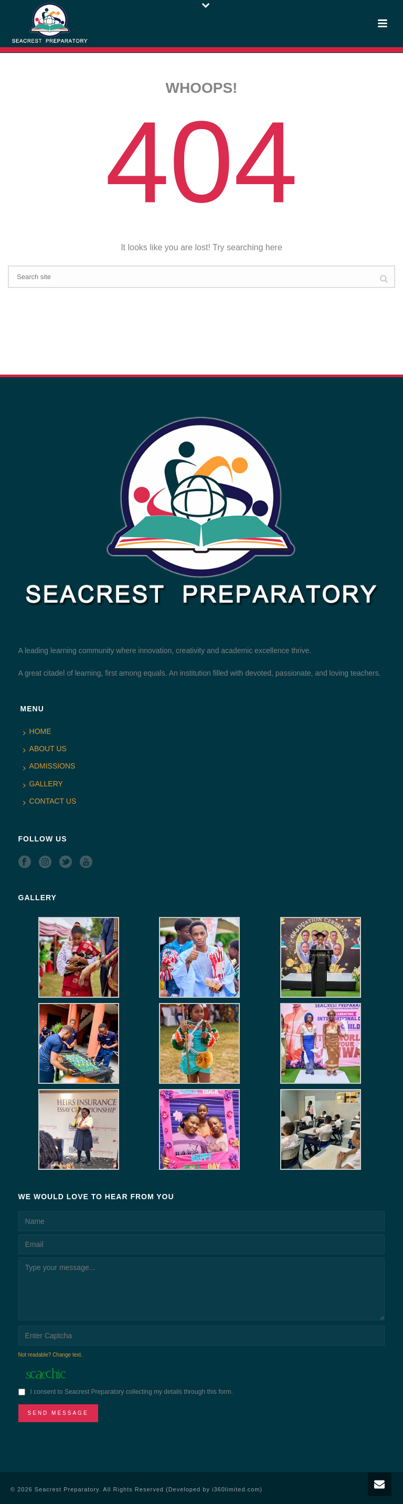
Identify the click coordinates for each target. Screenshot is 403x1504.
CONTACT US (50, 801)
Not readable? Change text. (50, 1355)
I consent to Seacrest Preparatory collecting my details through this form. (131, 1391)
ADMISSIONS (49, 766)
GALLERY (43, 784)
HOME (37, 732)
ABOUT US (45, 749)
